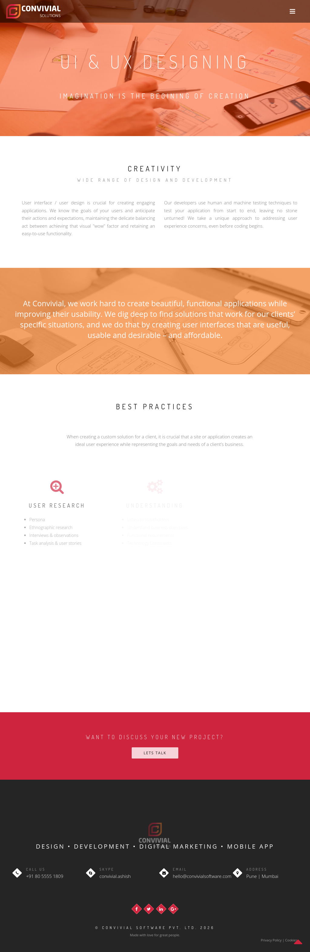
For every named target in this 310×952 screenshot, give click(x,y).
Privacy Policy (271, 940)
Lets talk (154, 752)
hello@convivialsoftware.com (202, 876)
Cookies (291, 940)
